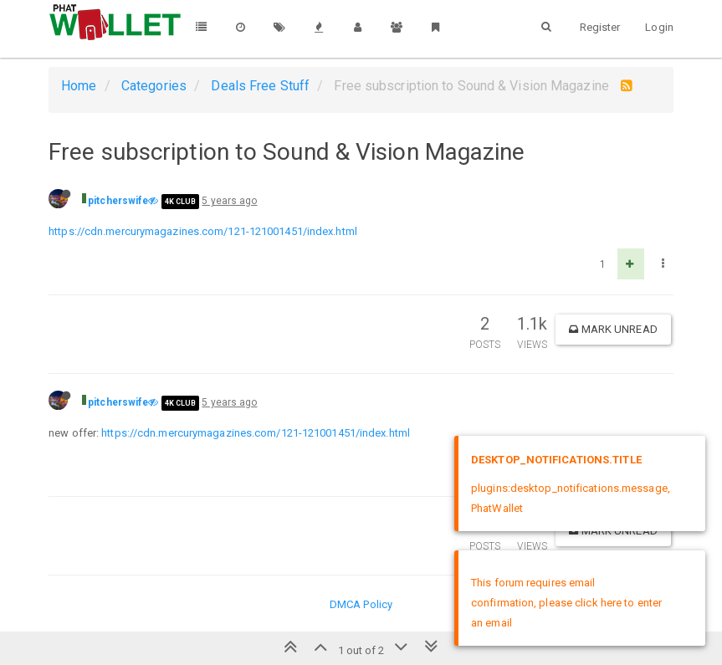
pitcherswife (118, 201)
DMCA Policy (361, 604)
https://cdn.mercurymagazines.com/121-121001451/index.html (203, 231)
